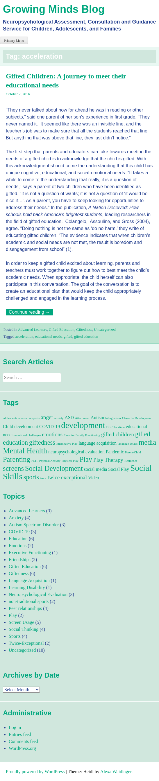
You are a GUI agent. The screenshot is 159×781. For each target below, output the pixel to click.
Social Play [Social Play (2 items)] (118, 469)
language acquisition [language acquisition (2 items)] (97, 443)
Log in (15, 727)
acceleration (24, 337)
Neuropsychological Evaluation (38, 594)
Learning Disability (27, 587)
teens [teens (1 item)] (43, 478)
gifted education (86, 337)
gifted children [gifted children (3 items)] (117, 434)
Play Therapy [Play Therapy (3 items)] (108, 460)
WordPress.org (22, 748)
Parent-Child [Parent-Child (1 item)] (133, 452)
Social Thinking (23, 629)
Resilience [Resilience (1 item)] (130, 460)
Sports (15, 636)
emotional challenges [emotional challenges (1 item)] (28, 435)
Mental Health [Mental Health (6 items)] (25, 450)
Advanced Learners (32, 330)
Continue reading (31, 312)
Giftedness (84, 330)
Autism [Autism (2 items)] (97, 417)
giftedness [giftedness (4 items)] (42, 442)
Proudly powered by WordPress (35, 771)
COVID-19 (19, 531)
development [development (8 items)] (83, 425)
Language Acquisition (29, 580)
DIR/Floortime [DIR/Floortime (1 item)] (115, 427)
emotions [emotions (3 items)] (52, 434)
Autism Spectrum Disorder (34, 524)
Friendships (20, 559)
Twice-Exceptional (26, 643)
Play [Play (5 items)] (86, 459)
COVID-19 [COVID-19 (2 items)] (49, 426)
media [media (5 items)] (147, 442)
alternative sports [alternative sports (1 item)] (29, 418)
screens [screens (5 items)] (13, 468)
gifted (68, 337)
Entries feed (20, 734)
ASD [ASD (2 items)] (69, 417)
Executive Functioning (30, 552)
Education (18, 538)
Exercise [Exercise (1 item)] (69, 435)
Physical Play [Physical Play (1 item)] (70, 460)
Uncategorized (105, 330)
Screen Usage (21, 622)
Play (13, 615)
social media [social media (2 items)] (95, 469)
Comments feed (23, 741)
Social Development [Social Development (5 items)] (54, 468)
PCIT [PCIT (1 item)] (34, 460)
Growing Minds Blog (54, 9)
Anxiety (16, 517)
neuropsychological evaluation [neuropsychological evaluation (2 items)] (76, 451)
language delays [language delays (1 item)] (127, 443)
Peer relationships (25, 608)
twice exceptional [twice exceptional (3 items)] (67, 477)
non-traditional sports (29, 601)
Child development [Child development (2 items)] (20, 426)
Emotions (17, 545)
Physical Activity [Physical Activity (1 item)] (49, 460)
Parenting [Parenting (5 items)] (16, 459)
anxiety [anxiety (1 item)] (58, 418)
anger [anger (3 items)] (47, 417)
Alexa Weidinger (115, 771)
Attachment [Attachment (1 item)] (82, 418)
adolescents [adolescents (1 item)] (10, 418)
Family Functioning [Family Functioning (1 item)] (88, 435)
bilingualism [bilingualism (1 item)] (113, 418)
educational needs (48, 337)
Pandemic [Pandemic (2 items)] (115, 451)
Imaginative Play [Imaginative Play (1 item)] (67, 443)
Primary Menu (14, 41)
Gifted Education (61, 330)
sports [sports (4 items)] (31, 477)
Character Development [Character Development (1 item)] (136, 418)
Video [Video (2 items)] (93, 477)
